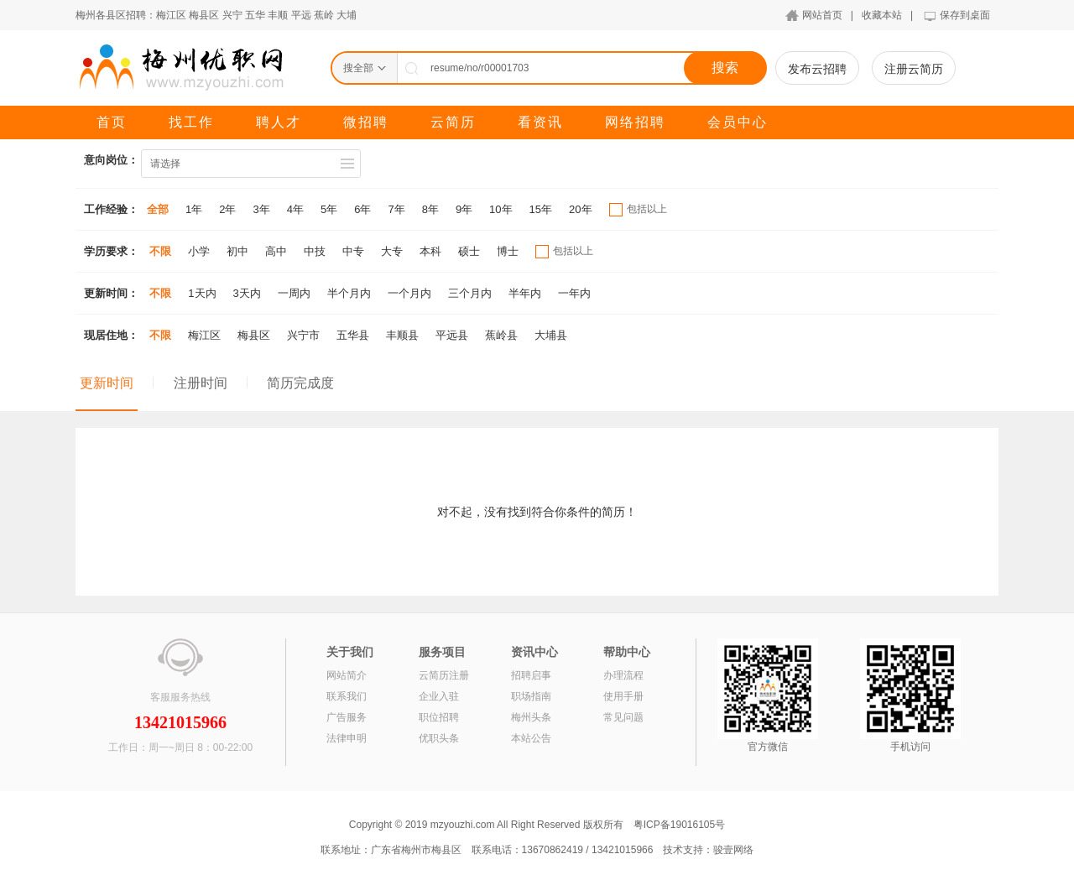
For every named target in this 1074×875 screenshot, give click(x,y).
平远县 (451, 335)
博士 (508, 251)
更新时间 (106, 383)
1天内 (202, 293)
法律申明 (346, 738)
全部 (158, 209)
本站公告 (531, 738)
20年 (580, 209)
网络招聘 (635, 122)
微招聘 (365, 122)
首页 (111, 122)
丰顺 (278, 15)
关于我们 (349, 652)
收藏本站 (882, 15)
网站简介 (346, 675)
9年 (464, 209)
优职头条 (439, 738)
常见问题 (623, 717)
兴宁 (232, 15)
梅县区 (204, 15)
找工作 (191, 122)
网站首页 (822, 15)
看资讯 (540, 122)
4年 (295, 209)
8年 (430, 209)
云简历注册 (444, 675)
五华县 (352, 335)
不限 (160, 251)
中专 (353, 251)
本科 (430, 251)
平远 (301, 15)
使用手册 (623, 696)
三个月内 (470, 293)
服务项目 (442, 652)
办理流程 (623, 675)
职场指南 (531, 696)
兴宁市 (303, 335)
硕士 (469, 251)
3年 (261, 209)
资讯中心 (534, 652)
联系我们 (346, 696)
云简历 (453, 122)
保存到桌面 (965, 15)
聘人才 (278, 122)
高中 (276, 251)
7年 (396, 209)
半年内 (524, 293)
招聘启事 (531, 675)
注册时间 (200, 383)
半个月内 (349, 293)
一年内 (574, 293)
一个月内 (409, 293)
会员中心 (737, 122)
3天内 (247, 293)
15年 (540, 209)
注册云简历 (913, 69)
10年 (500, 209)
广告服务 (346, 717)
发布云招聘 (817, 69)
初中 (237, 251)
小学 (199, 251)
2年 (227, 209)
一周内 (294, 293)
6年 (362, 209)
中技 (315, 251)
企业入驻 (439, 696)
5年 (329, 209)
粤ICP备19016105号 (679, 825)
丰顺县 (402, 335)
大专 (392, 251)
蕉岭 (324, 15)
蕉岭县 (501, 335)
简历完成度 (300, 383)
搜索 (725, 67)
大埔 (346, 15)
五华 (255, 15)
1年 (193, 209)
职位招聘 (439, 717)
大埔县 (550, 335)
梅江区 (171, 15)
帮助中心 (626, 652)
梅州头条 (531, 717)
